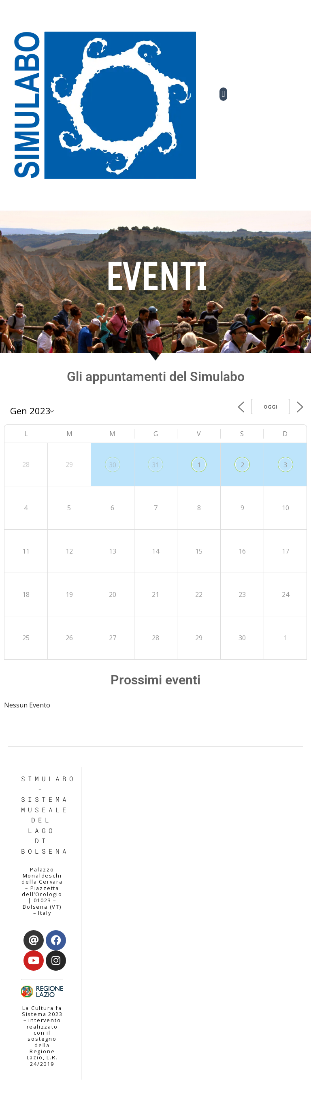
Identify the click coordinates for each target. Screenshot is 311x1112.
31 (155, 464)
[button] (223, 94)
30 (112, 464)
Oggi (270, 407)
